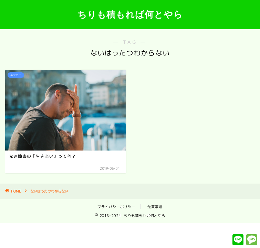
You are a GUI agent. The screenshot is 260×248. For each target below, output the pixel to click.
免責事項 (155, 206)
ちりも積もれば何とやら (130, 14)
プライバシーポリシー (116, 206)
